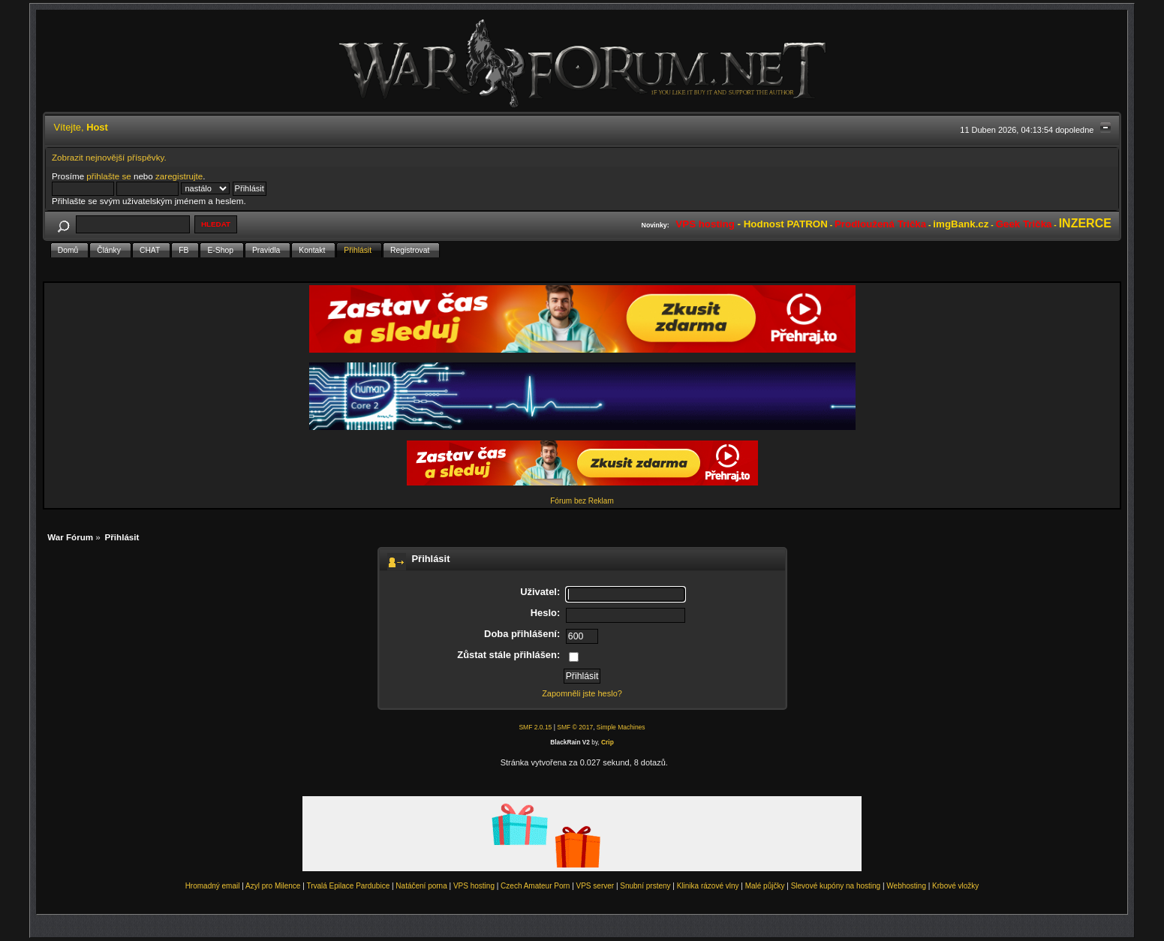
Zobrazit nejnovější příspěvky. (109, 157)
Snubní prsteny (645, 886)
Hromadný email (212, 886)
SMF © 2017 (575, 727)
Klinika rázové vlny (708, 886)
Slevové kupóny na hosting (836, 886)
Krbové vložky (955, 886)
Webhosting (906, 886)
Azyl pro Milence (272, 886)
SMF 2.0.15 (535, 727)
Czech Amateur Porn (535, 886)
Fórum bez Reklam (581, 501)
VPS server (595, 886)
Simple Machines (621, 727)
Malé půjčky (765, 886)
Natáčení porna (421, 886)
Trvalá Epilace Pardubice (348, 886)
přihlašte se (108, 176)
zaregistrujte (179, 176)
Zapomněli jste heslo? (582, 693)
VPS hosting (474, 886)
